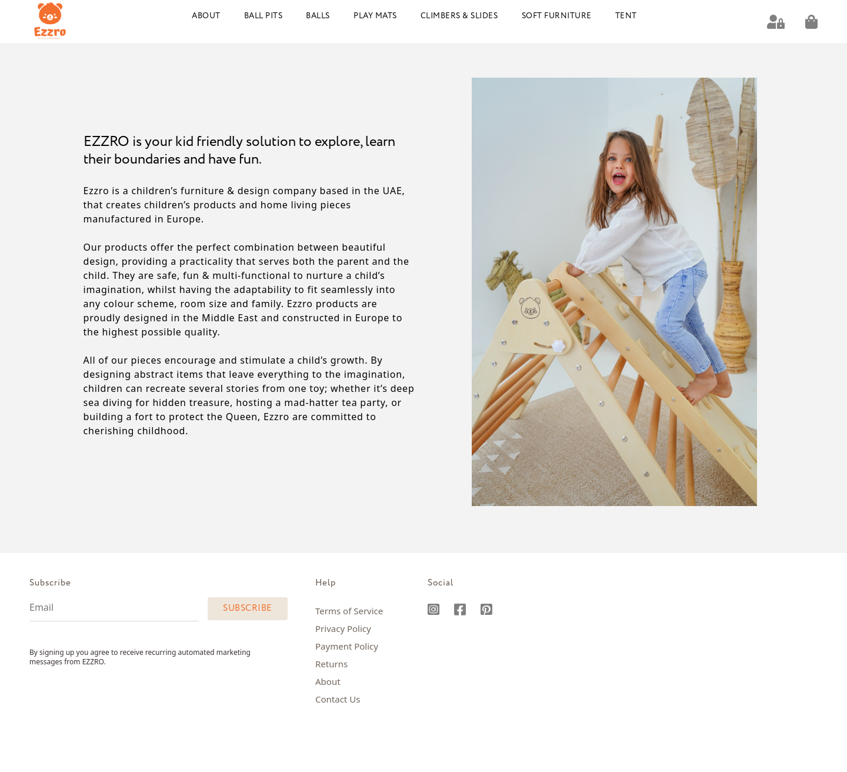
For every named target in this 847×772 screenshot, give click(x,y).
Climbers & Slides (459, 16)
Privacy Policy (343, 628)
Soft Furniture (557, 16)
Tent (626, 16)
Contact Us (337, 699)
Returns (331, 664)
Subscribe (247, 608)
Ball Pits (263, 16)
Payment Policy (346, 646)
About (206, 16)
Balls (318, 16)
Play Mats (375, 16)
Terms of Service (349, 611)
